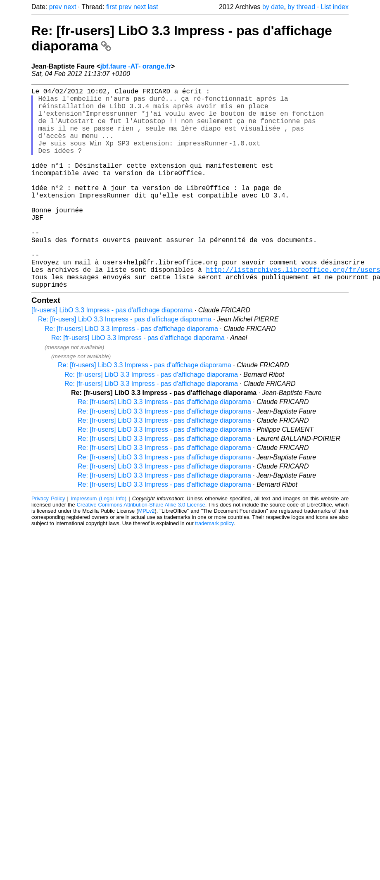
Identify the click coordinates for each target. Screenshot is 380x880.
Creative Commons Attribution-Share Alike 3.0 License (141, 549)
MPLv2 (146, 555)
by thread (301, 6)
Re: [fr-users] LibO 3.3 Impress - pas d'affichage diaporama (124, 363)
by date (273, 6)
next (70, 6)
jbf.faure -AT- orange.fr (135, 66)
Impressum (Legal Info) (98, 543)
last (153, 6)
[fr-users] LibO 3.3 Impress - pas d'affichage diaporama (112, 354)
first (111, 6)
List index (335, 6)
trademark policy (214, 568)
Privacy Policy (48, 543)
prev (55, 6)
